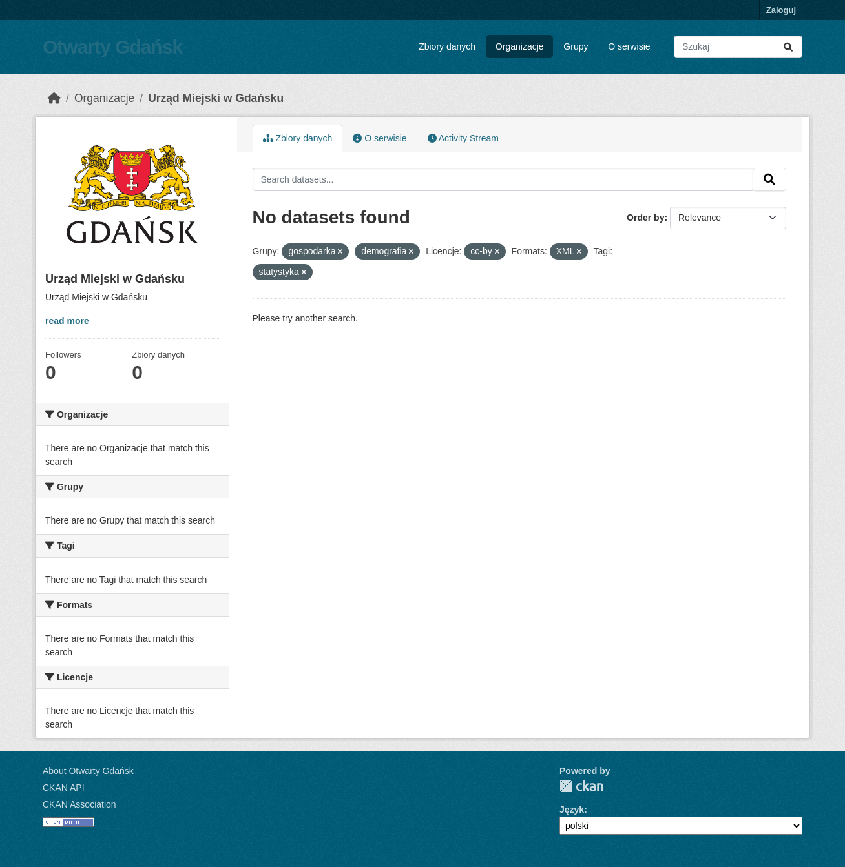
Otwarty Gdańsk (112, 46)
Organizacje (520, 46)
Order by (645, 217)
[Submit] (788, 47)
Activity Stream (463, 138)
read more (67, 321)
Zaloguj (781, 10)
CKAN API (64, 787)
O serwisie (629, 46)
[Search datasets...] (738, 47)
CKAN (581, 786)
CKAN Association (79, 804)
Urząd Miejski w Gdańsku (216, 98)
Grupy (575, 46)
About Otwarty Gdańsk (88, 771)
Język (571, 809)
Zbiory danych (447, 46)
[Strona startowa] (54, 98)
